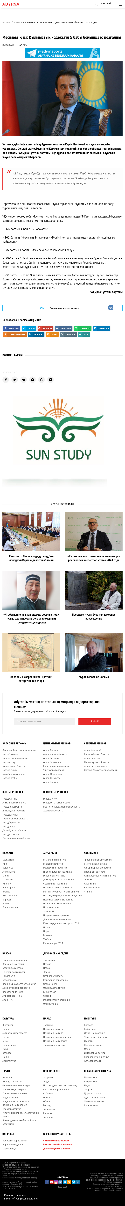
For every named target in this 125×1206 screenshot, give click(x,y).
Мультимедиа (9, 896)
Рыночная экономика (95, 864)
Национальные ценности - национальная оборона (16, 1103)
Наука (87, 1086)
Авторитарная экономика (97, 868)
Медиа (5, 1057)
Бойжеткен (90, 1029)
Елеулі (17, 23)
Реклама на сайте (9, 1197)
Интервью (7, 880)
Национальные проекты (56, 915)
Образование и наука (97, 1071)
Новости (7, 853)
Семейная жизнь (93, 1045)
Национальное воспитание (57, 1037)
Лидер (46, 1082)
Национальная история (14, 960)
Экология (48, 1117)
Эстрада (7, 1053)
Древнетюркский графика (16, 988)
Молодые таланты (12, 1082)
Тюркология (8, 976)
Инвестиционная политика (57, 872)
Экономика (91, 853)
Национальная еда (53, 1033)
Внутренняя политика (54, 860)
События (48, 1094)
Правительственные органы (58, 900)
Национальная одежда (55, 1041)
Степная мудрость (53, 976)
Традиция (48, 1025)
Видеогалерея (10, 1098)
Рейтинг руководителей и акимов (61, 892)
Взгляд (46, 1105)
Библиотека (49, 992)
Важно (6, 953)
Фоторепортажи (93, 1061)
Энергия (88, 1090)
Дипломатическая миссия (57, 920)
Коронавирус (9, 1149)
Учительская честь (94, 1102)
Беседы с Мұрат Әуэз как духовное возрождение (94, 616)
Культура (8, 1019)
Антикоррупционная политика (100, 876)
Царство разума (93, 1094)
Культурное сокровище (55, 980)
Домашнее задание (94, 1033)
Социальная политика (55, 884)
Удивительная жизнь (95, 1098)
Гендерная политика (54, 876)
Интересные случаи (94, 1053)
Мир (4, 864)
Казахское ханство (12, 968)
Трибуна (47, 939)
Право (46, 928)
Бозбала (88, 1025)
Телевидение (9, 1045)
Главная (6, 23)
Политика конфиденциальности (27, 1197)
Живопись (7, 1025)
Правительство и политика (57, 888)
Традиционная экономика (98, 860)
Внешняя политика (53, 864)
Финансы (89, 892)
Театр (5, 1037)
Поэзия (47, 964)
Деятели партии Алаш (14, 972)
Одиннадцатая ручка (54, 988)
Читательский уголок (95, 1037)
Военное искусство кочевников (19, 984)
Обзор (46, 1102)
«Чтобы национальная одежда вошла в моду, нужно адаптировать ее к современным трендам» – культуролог (31, 618)
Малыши (7, 1078)
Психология (90, 1078)
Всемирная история (13, 964)
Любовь (88, 1041)
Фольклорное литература (16, 1086)
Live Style (90, 1019)
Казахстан (8, 860)
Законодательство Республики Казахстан (19, 1122)
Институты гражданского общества (62, 896)
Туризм (88, 880)
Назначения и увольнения (57, 904)
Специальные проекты (14, 1094)
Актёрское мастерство (14, 1033)
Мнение (6, 884)
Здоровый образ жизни (14, 1141)
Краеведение (9, 980)
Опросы (6, 900)
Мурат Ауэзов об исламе (94, 677)
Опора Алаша (50, 1004)
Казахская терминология (56, 1090)
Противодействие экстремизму (60, 1086)
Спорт (5, 876)
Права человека (51, 907)
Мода (87, 1049)
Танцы (5, 1029)
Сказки (47, 996)
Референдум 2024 (53, 943)
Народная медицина (13, 1145)
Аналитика (90, 884)
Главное (47, 935)
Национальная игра (53, 1029)
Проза (46, 968)
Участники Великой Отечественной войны (21, 1115)
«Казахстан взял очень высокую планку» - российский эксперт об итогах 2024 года (93, 558)
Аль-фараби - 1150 (12, 996)
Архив (5, 904)
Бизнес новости (92, 888)
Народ (46, 931)
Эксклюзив (49, 1110)
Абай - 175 (7, 1000)
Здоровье (48, 1078)
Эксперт (6, 892)
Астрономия (90, 1082)
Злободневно (51, 1071)
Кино (5, 1041)
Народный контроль (94, 872)
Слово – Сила (50, 984)
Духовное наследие (55, 953)
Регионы (47, 1113)
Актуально (50, 853)
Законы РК (49, 912)
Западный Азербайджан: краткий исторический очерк (31, 679)
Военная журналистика (96, 1057)
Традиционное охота (54, 1045)
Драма (46, 972)
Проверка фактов (11, 1109)
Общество (7, 868)
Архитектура (9, 1061)
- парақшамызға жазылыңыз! (59, 308)
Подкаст (47, 1098)
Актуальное (8, 872)
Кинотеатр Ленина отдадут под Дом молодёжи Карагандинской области (31, 558)
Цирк (5, 1049)
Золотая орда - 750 (12, 992)
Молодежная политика (55, 868)
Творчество (49, 960)
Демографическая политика (58, 880)
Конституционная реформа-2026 (61, 923)
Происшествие (10, 907)
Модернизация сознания (56, 1000)
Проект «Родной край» (14, 1090)
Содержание (91, 1105)
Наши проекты (10, 888)
